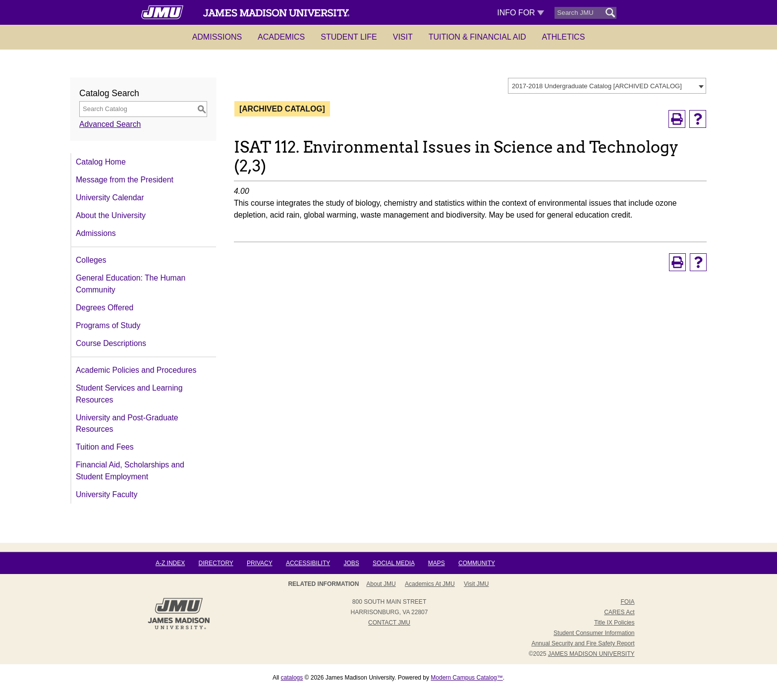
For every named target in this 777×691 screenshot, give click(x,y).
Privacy (260, 563)
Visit (403, 37)
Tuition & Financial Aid (477, 37)
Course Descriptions (111, 343)
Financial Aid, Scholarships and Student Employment (130, 471)
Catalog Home (101, 162)
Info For (520, 12)
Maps (436, 563)
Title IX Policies (614, 622)
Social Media (393, 563)
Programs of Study (108, 325)
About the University (111, 215)
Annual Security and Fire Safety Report (582, 643)
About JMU (380, 583)
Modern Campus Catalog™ (466, 677)
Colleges (91, 260)
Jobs (351, 563)
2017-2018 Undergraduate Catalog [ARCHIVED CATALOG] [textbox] (597, 86)
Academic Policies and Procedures (136, 370)
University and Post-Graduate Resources (127, 423)
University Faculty (106, 494)
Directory (216, 563)
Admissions (217, 37)
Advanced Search (110, 124)
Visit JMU (476, 583)
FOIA (627, 601)
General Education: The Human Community (130, 284)
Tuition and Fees (105, 447)
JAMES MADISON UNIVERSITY (591, 653)
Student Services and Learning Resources (129, 394)
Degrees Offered (104, 307)
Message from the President (124, 179)
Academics (281, 37)
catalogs (292, 677)
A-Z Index (170, 563)
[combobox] (607, 86)
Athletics (563, 37)
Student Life (349, 37)
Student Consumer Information (594, 633)
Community (476, 563)
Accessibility (308, 563)
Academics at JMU (430, 583)
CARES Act (619, 612)
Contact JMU (389, 622)
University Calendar (110, 197)
